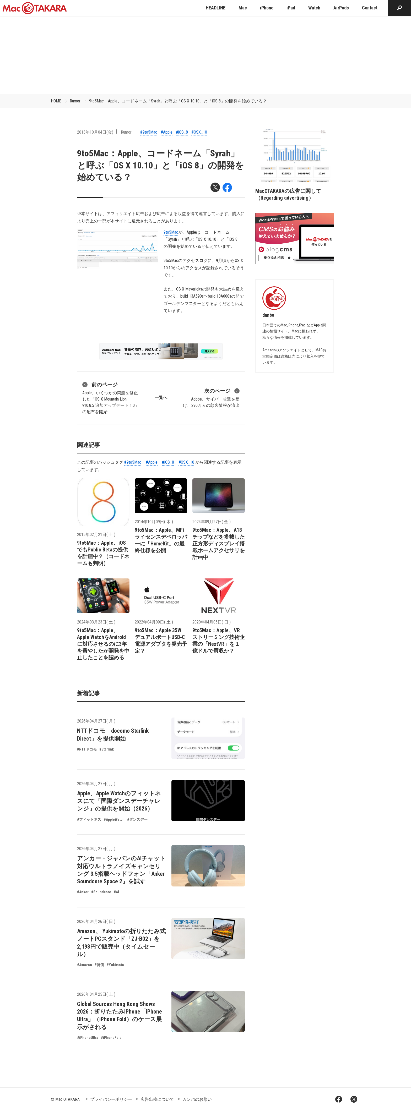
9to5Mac (171, 232)
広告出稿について (157, 1099)
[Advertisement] (205, 55)
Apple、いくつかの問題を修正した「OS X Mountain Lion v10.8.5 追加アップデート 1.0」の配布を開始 (110, 397)
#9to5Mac (148, 132)
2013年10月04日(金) (95, 132)
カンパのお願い (197, 1099)
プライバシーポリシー (111, 1099)
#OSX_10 (199, 132)
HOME (56, 100)
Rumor (75, 100)
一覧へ (161, 397)
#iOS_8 (182, 132)
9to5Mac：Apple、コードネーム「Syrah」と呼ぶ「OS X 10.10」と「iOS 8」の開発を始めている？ (178, 100)
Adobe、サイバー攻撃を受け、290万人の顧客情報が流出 (211, 397)
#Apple (166, 132)
